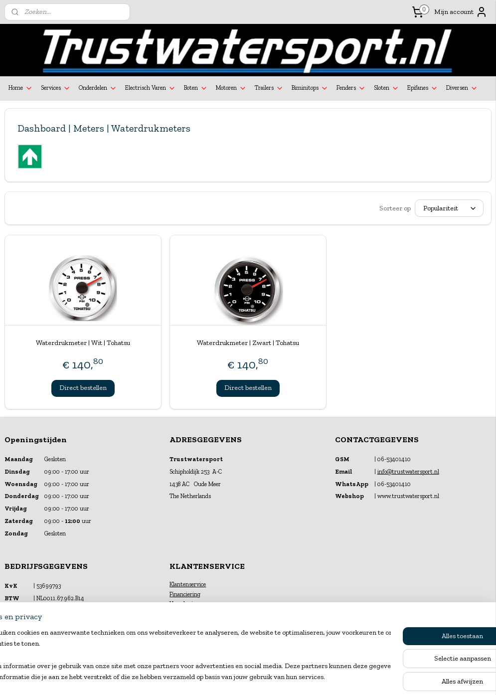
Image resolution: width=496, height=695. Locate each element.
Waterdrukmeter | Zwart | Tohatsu (248, 343)
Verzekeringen (187, 603)
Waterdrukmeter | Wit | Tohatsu (83, 343)
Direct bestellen (83, 387)
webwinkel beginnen (271, 677)
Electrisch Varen (150, 88)
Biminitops (310, 88)
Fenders (351, 88)
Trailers (269, 88)
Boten (196, 88)
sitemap (222, 677)
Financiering (184, 594)
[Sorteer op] (449, 208)
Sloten (386, 88)
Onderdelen (98, 88)
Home (20, 88)
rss (239, 677)
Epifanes (422, 88)
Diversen (462, 88)
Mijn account (461, 12)
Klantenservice (187, 584)
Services (56, 88)
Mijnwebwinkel (346, 677)
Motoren (231, 88)
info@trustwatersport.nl (408, 471)
